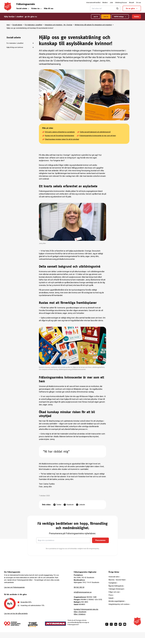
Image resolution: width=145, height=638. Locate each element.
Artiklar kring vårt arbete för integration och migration (93, 25)
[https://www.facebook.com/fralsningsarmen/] (106, 624)
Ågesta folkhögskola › (116, 586)
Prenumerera (100, 540)
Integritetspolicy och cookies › (119, 604)
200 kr (106, 17)
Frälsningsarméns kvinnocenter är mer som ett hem (96, 135)
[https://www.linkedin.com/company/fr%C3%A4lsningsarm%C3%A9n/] (115, 624)
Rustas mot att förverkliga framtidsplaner (58, 135)
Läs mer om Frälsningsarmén (14, 587)
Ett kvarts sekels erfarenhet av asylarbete (58, 132)
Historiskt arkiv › (114, 577)
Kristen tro (36, 8)
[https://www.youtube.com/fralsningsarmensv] (124, 624)
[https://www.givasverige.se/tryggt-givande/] (33, 624)
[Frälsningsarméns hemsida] (7, 6)
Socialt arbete (22, 8)
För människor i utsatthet (33, 25)
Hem (8, 25)
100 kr (95, 17)
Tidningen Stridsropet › (117, 589)
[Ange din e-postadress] (63, 540)
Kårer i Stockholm (80, 612)
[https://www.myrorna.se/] (55, 624)
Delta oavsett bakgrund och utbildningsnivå (93, 132)
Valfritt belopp (120, 17)
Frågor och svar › (114, 592)
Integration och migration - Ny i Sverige (58, 25)
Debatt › (111, 598)
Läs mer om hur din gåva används (16, 613)
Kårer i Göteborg (79, 614)
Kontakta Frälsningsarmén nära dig (86, 609)
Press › (111, 595)
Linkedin (80, 505)
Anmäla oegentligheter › (117, 601)
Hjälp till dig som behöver (15, 47)
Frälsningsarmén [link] (25, 4)
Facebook (69, 505)
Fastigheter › (113, 583)
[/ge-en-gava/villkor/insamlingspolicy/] (12, 624)
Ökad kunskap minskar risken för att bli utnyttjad (60, 139)
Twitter (57, 505)
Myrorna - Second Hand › (117, 580)
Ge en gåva (132, 8)
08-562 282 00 (79, 587)
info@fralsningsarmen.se (83, 592)
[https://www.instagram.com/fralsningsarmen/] (111, 624)
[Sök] (105, 8)
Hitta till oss (48, 8)
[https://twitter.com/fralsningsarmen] (120, 624)
